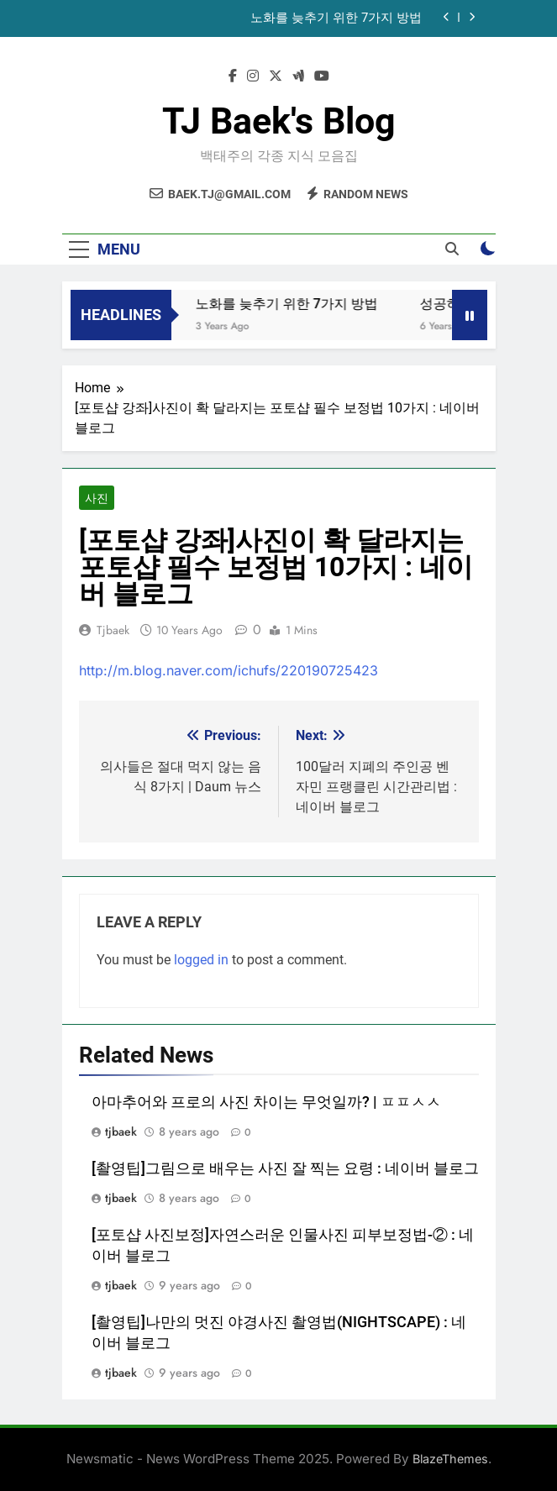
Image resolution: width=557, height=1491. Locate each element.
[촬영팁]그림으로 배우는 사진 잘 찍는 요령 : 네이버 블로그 (285, 1168)
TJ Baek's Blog (279, 121)
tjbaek (113, 630)
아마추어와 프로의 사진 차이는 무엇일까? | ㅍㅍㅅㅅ (266, 1102)
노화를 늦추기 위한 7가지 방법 (336, 18)
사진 (96, 498)
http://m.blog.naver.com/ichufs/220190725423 (228, 670)
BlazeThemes (450, 1459)
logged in (201, 960)
